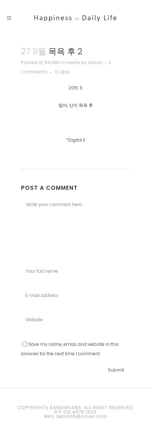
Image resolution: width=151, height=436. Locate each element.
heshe (73, 62)
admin (95, 62)
